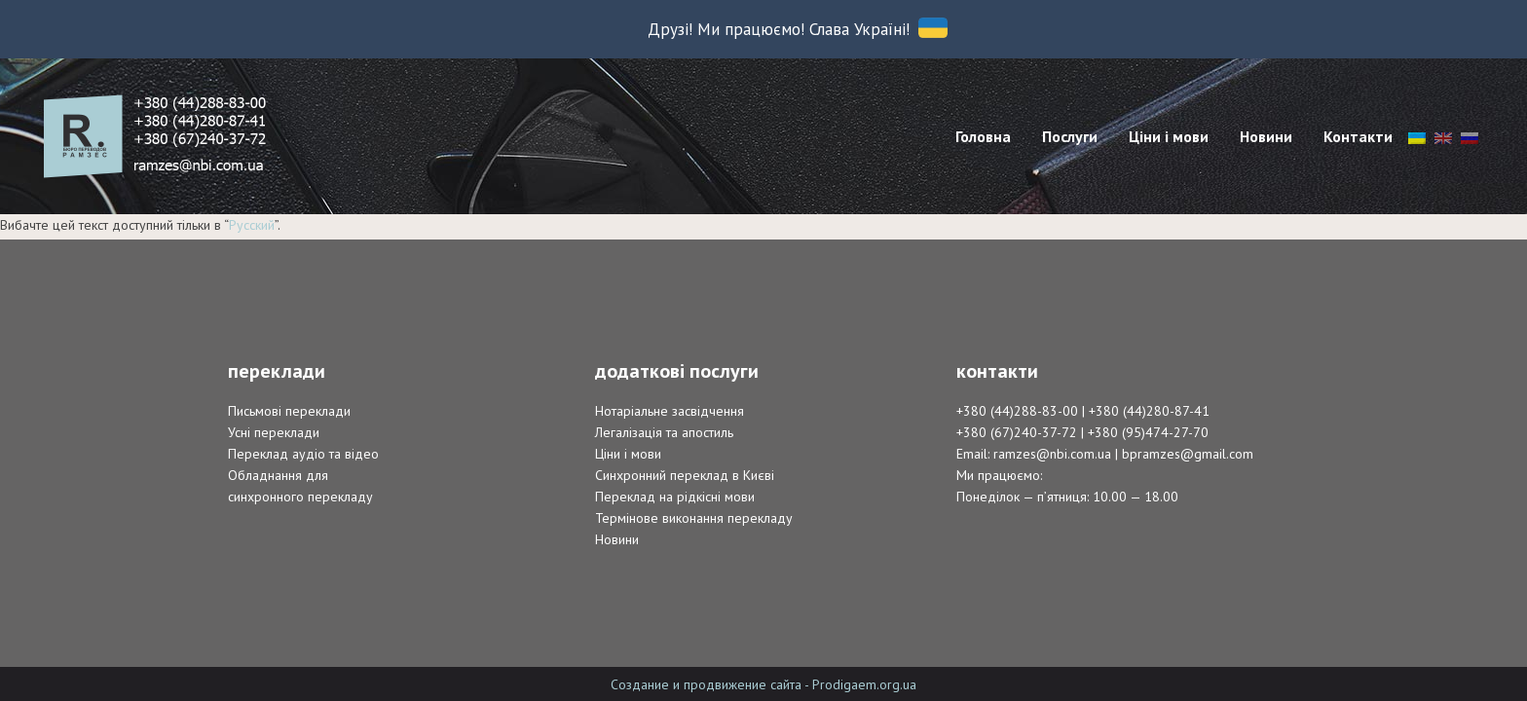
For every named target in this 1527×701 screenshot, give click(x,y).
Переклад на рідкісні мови (675, 496)
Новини (617, 539)
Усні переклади (273, 432)
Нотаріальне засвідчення (669, 411)
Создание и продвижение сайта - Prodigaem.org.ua (763, 684)
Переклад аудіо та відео (303, 453)
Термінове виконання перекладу (694, 518)
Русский (252, 225)
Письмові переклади (289, 411)
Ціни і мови (628, 453)
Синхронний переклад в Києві (684, 475)
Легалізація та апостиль (664, 432)
